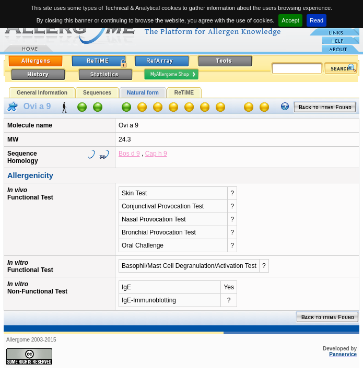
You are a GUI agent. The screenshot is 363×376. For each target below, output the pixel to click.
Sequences (97, 93)
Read (316, 20)
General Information (42, 93)
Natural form (143, 93)
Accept (290, 20)
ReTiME (184, 93)
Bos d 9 (129, 153)
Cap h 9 (156, 153)
